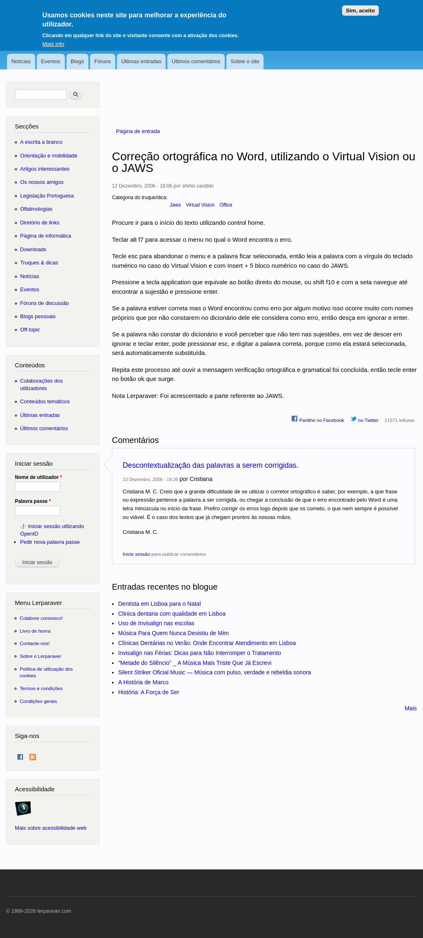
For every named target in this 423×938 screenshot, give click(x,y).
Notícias (21, 61)
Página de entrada (138, 131)
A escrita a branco (41, 142)
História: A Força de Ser (148, 692)
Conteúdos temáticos (45, 401)
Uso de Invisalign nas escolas (156, 623)
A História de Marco (143, 682)
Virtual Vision (200, 205)
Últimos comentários (196, 61)
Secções (26, 126)
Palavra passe (33, 501)
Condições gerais (38, 701)
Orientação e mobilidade (49, 155)
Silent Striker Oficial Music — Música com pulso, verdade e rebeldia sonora (214, 672)
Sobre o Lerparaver (41, 656)
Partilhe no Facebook (317, 419)
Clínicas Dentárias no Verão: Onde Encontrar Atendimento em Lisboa (207, 643)
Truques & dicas (39, 262)
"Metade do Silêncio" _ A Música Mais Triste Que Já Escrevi (194, 662)
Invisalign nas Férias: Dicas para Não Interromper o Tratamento (199, 653)
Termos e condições (41, 688)
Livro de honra (35, 630)
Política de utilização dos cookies (46, 672)
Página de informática (45, 236)
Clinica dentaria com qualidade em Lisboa (172, 613)
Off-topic (30, 329)
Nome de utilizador (38, 477)
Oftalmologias (36, 209)
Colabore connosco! (41, 618)
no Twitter (364, 419)
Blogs (77, 61)
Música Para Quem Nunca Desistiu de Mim (173, 633)
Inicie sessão (136, 554)
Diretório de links (39, 222)
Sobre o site (245, 61)
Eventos (50, 61)
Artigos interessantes (44, 169)
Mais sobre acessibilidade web (50, 828)
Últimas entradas (141, 61)
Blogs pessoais (38, 316)
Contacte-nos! (35, 643)
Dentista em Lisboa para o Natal (159, 603)
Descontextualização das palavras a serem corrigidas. (211, 465)
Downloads (33, 249)
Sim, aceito (360, 5)
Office (225, 205)
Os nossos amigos (42, 182)
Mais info (53, 39)
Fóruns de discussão (44, 303)
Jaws (175, 205)
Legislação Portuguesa (47, 196)
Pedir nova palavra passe (50, 542)
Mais (410, 708)
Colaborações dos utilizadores (41, 384)
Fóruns (102, 61)
